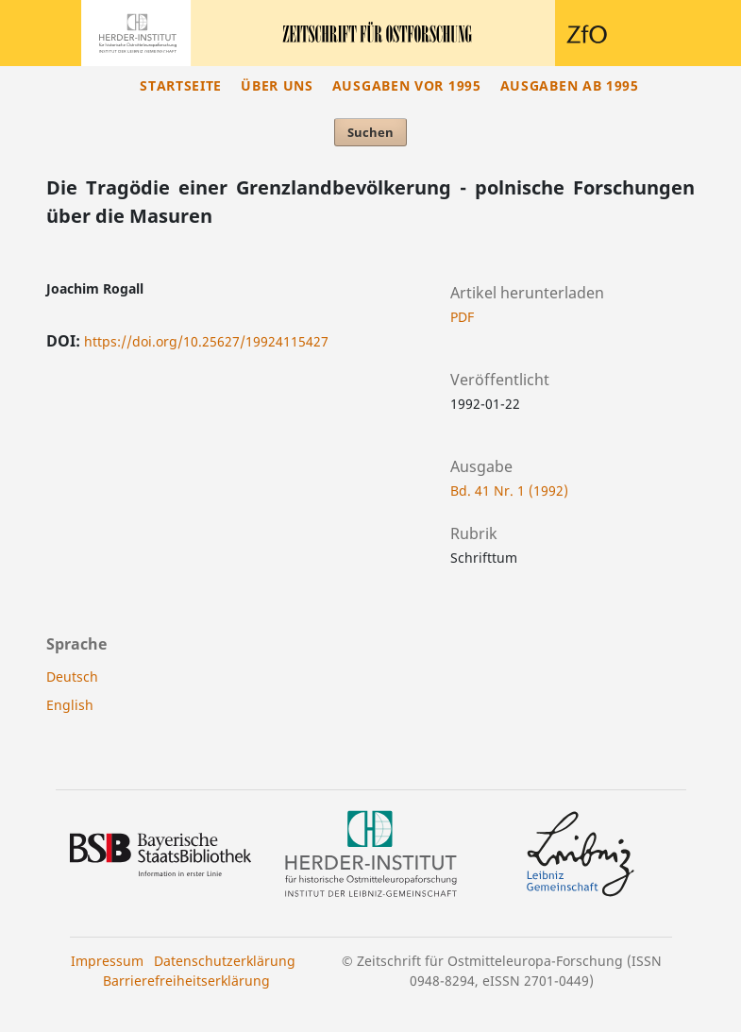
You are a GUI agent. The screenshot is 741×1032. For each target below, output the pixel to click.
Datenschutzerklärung (224, 961)
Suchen (370, 132)
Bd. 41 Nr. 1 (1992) (509, 490)
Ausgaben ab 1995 (569, 85)
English (69, 705)
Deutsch (72, 676)
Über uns (277, 85)
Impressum (107, 961)
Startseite (181, 85)
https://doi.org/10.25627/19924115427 (206, 341)
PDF (462, 317)
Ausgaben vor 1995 (406, 85)
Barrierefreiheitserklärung (186, 981)
